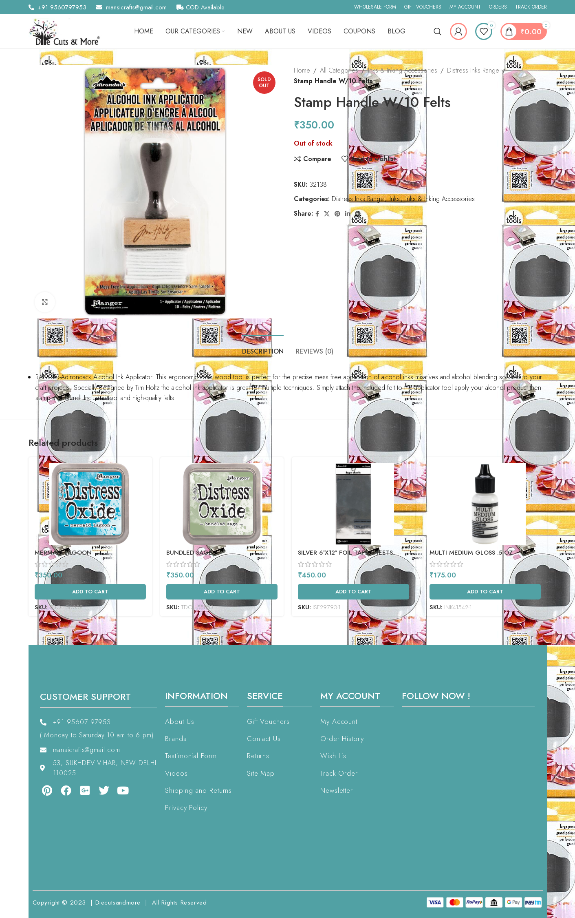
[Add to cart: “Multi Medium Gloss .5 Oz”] (485, 591)
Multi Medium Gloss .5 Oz (471, 552)
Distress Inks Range (473, 70)
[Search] (438, 31)
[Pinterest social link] (337, 213)
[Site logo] (67, 30)
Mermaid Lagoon (63, 552)
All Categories (339, 70)
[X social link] (327, 213)
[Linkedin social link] (347, 213)
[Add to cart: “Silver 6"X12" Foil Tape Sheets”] (353, 591)
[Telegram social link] (357, 213)
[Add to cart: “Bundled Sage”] (222, 591)
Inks (395, 199)
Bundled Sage (189, 552)
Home (302, 70)
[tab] (263, 347)
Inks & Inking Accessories (402, 70)
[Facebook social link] (317, 213)
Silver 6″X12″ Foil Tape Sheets (345, 552)
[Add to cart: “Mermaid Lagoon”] (90, 591)
